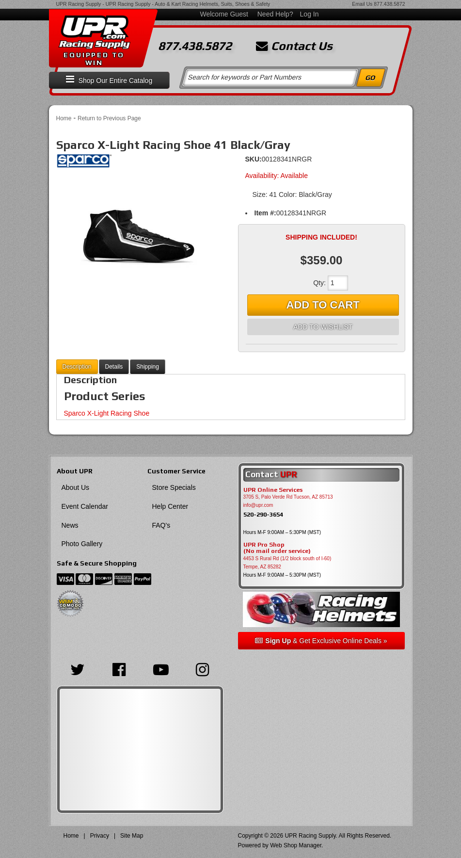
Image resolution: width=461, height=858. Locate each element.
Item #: (265, 213)
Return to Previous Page (109, 118)
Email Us (362, 4)
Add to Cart (323, 305)
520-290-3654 (263, 514)
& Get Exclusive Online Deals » (321, 641)
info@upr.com (258, 505)
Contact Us (294, 46)
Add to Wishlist (322, 327)
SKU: (253, 159)
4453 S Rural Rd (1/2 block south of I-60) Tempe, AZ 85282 (287, 562)
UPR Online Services (272, 489)
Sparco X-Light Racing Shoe (107, 413)
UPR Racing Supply (78, 4)
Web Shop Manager (295, 845)
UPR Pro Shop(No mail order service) (277, 548)
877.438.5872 (389, 4)
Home (64, 118)
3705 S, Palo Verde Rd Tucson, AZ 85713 (288, 497)
